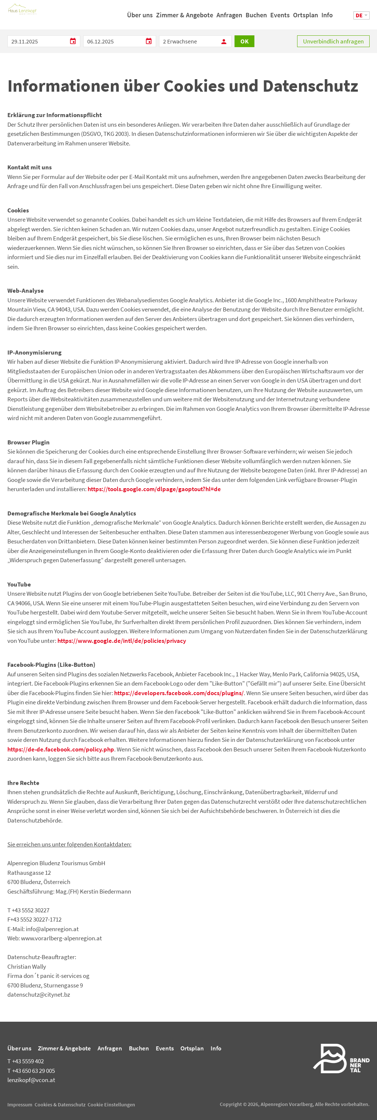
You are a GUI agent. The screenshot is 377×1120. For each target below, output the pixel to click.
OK (244, 41)
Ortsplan (305, 18)
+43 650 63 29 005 (31, 1071)
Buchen (256, 18)
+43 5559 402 (25, 1061)
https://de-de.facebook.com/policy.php (60, 749)
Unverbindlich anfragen (333, 41)
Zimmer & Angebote (184, 18)
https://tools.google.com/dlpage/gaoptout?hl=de (154, 489)
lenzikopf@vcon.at (31, 1080)
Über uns (140, 18)
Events (280, 18)
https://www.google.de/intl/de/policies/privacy (121, 641)
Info (327, 18)
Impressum (19, 1104)
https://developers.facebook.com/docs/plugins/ (179, 693)
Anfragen (229, 18)
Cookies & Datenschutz (60, 1104)
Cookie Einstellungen (111, 1104)
